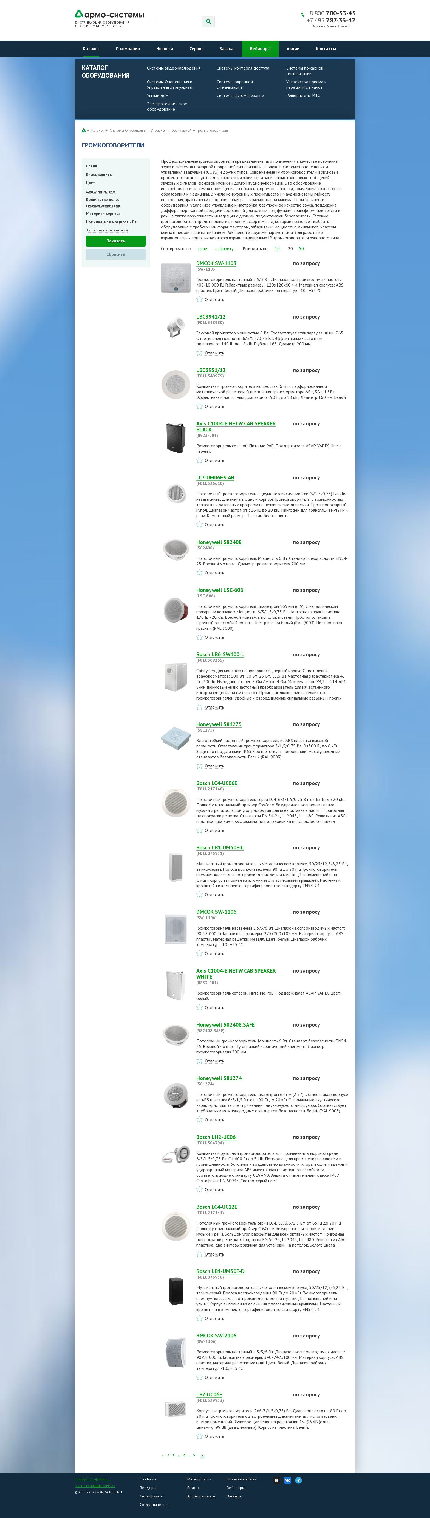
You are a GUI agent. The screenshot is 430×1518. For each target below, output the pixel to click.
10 (277, 248)
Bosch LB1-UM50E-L (241, 850)
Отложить (214, 299)
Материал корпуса (103, 213)
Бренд (91, 166)
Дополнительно (100, 191)
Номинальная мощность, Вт (111, 221)
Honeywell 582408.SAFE (241, 1027)
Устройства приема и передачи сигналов (306, 84)
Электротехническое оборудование (167, 106)
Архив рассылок (201, 1496)
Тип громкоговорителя (107, 230)
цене (202, 248)
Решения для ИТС (303, 95)
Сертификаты (151, 1496)
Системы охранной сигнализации (235, 84)
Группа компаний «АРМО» (95, 1485)
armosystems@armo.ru (93, 1479)
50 (301, 248)
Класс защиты (99, 174)
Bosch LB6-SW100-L (241, 657)
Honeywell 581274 (241, 1081)
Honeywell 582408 (241, 545)
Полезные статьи (241, 1479)
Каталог (91, 48)
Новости (164, 48)
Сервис (196, 48)
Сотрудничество (154, 1504)
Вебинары (260, 48)
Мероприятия (199, 1479)
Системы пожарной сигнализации (304, 70)
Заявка (226, 48)
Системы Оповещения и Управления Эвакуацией (170, 84)
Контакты (326, 48)
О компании (128, 48)
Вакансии (235, 1496)
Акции (293, 48)
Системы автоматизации (240, 95)
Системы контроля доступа (243, 68)
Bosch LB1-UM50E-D (241, 1274)
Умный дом (157, 95)
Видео (193, 1487)
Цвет (90, 182)
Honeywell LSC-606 (241, 592)
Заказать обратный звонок (331, 26)
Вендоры (148, 1487)
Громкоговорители (212, 130)
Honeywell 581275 (241, 727)
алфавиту (224, 248)
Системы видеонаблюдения (173, 68)
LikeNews (148, 1479)
